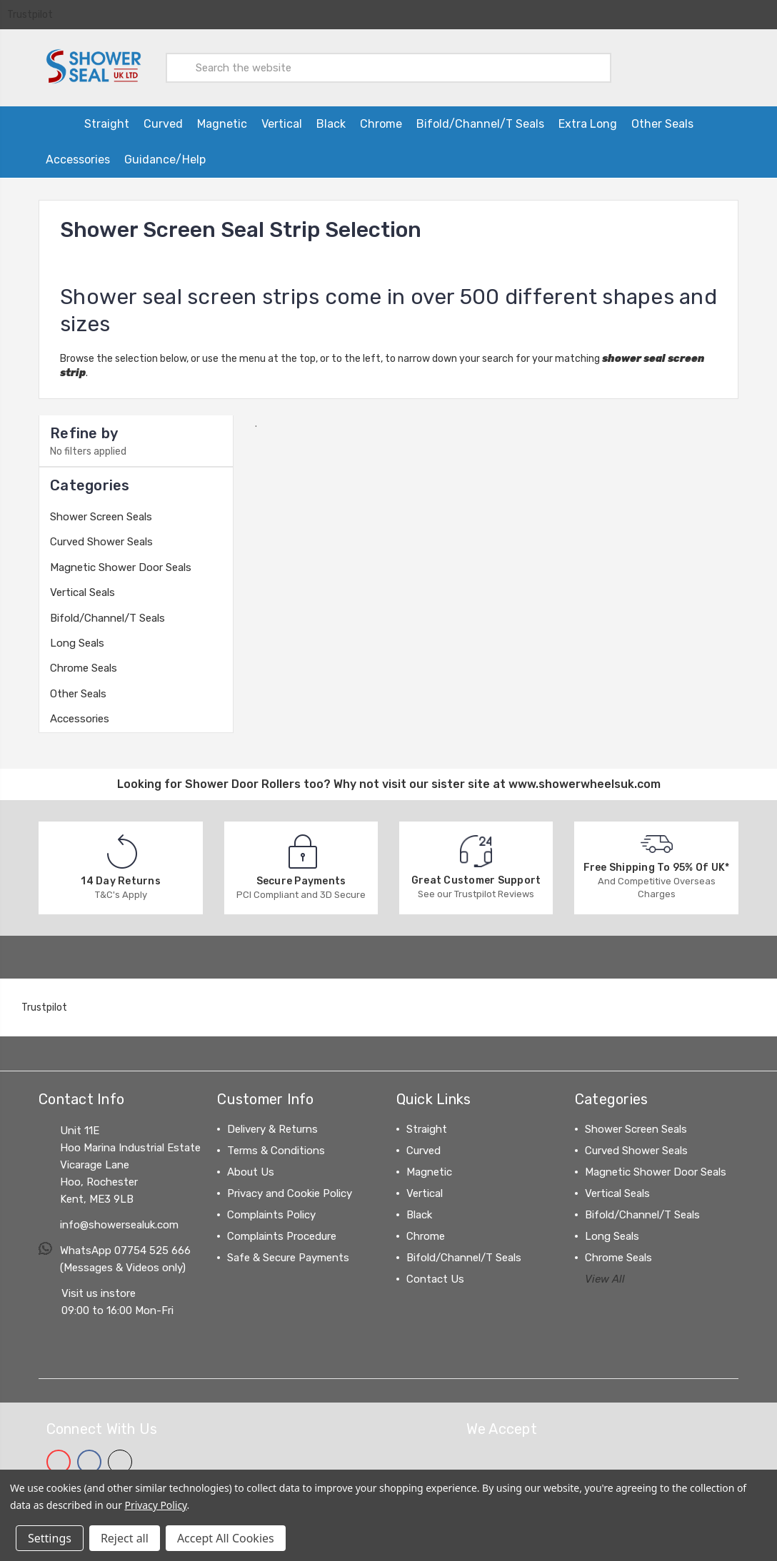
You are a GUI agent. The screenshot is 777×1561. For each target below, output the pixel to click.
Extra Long (587, 118)
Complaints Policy (271, 1209)
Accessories (78, 154)
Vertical (281, 118)
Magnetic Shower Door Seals (120, 561)
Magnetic (222, 118)
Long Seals (77, 637)
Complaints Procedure (281, 1230)
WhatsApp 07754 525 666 (125, 1244)
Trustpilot (30, 15)
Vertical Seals (82, 586)
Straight (106, 118)
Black (331, 118)
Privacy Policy (156, 1505)
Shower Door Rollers (243, 778)
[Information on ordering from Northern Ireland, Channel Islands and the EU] (259, 154)
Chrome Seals (83, 662)
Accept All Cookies (225, 1538)
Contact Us (435, 1273)
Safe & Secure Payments (288, 1252)
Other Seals (662, 118)
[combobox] (388, 65)
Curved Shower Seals (101, 536)
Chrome (381, 118)
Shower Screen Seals (101, 511)
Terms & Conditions (276, 1144)
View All (605, 1273)
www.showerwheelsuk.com (584, 778)
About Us (250, 1166)
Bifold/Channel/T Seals (480, 118)
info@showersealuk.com (119, 1219)
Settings (49, 1538)
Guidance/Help (165, 154)
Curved (163, 118)
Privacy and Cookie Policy (289, 1187)
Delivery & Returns (272, 1123)
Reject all (125, 1538)
